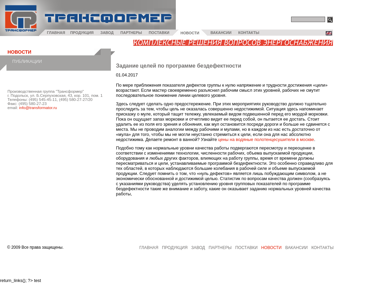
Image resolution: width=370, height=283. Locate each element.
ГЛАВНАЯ (56, 33)
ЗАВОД (107, 33)
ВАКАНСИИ (221, 33)
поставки (246, 247)
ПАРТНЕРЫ (131, 33)
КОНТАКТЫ (248, 33)
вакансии (296, 247)
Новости (271, 247)
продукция (174, 247)
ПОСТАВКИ (159, 33)
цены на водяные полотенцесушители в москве (266, 139)
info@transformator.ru (38, 108)
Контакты (322, 247)
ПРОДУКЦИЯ (82, 33)
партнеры (220, 247)
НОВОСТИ (190, 33)
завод (198, 247)
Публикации (27, 61)
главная (148, 247)
